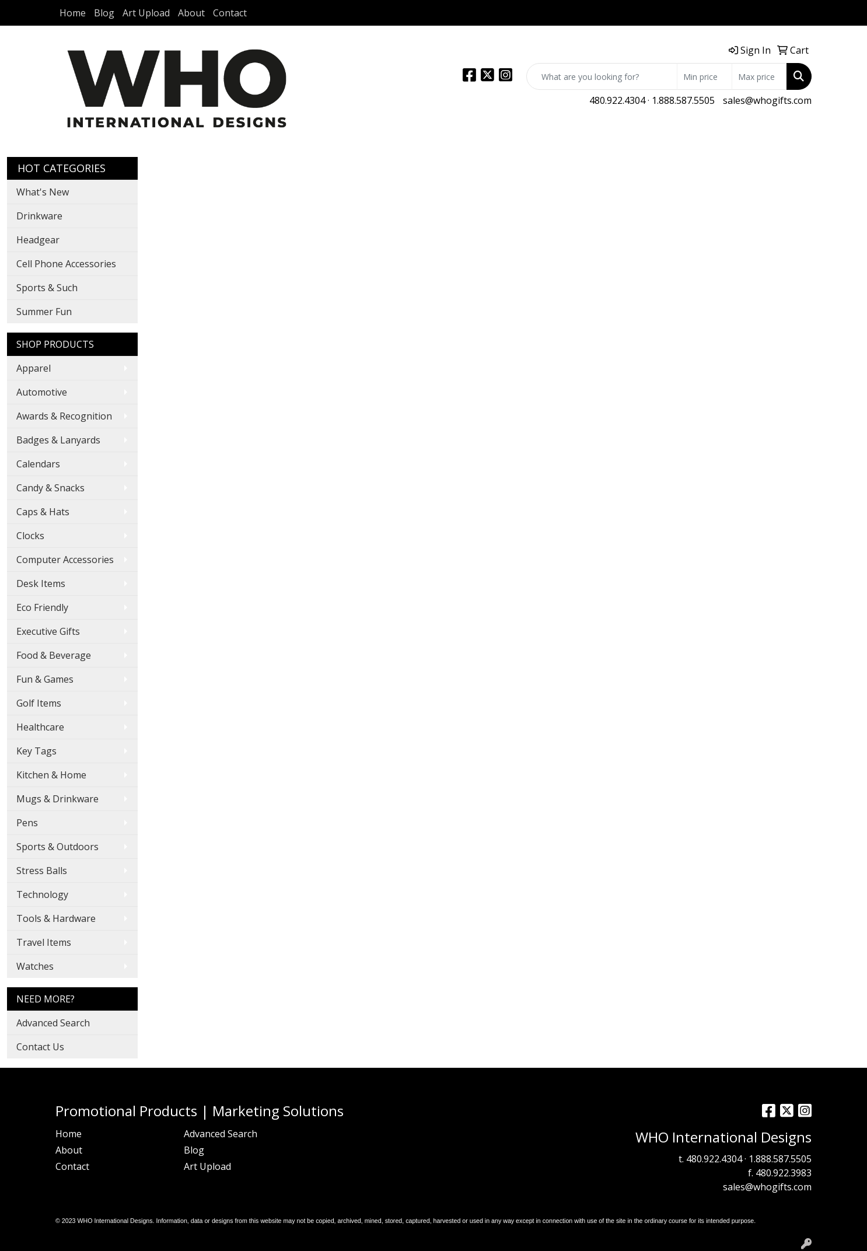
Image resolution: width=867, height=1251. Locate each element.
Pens (27, 822)
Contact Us (40, 1046)
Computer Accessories (65, 559)
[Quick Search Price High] (759, 76)
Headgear (38, 239)
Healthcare (40, 727)
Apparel (33, 368)
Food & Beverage (53, 655)
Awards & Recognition (64, 416)
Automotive (41, 392)
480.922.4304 (617, 100)
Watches (35, 966)
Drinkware (39, 215)
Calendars (38, 463)
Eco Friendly (42, 607)
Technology (42, 894)
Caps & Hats (42, 511)
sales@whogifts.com (767, 100)
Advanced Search (53, 1022)
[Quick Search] (601, 76)
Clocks (30, 535)
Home (73, 12)
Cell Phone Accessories (66, 263)
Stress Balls (41, 870)
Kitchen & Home (51, 774)
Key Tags (36, 751)
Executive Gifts (48, 631)
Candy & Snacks (50, 487)
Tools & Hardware (56, 918)
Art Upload (146, 12)
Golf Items (38, 703)
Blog (104, 12)
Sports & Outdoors (57, 846)
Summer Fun (44, 311)
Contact (230, 12)
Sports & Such (47, 287)
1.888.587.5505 (683, 100)
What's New (42, 192)
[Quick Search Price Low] (704, 76)
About (191, 12)
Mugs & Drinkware (57, 798)
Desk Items (40, 583)
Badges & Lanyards (58, 440)
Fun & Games (45, 679)
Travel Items (43, 942)
